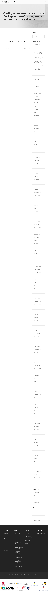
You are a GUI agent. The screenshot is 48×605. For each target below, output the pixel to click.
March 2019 (36, 342)
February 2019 (37, 346)
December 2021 (37, 240)
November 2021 (37, 243)
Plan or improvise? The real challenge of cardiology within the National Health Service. (19, 572)
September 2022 (37, 211)
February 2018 (37, 378)
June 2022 (36, 221)
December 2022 (37, 201)
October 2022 (37, 208)
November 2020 (37, 278)
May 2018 (36, 374)
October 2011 (37, 490)
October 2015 (37, 435)
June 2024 (36, 147)
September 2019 (37, 323)
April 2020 (36, 301)
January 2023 (37, 198)
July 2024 (36, 144)
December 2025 (37, 105)
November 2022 (37, 205)
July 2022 (36, 217)
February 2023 (37, 195)
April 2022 (36, 227)
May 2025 (36, 121)
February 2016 (37, 429)
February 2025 (37, 131)
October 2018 (37, 358)
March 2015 (36, 455)
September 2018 (37, 362)
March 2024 (36, 156)
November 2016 (37, 410)
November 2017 (37, 384)
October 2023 (37, 172)
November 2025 (37, 108)
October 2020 (37, 281)
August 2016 (36, 416)
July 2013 (36, 471)
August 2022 (36, 214)
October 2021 (37, 246)
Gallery (6, 560)
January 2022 (37, 237)
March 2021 (36, 265)
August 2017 (36, 387)
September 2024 (37, 140)
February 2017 (37, 400)
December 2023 (37, 166)
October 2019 (37, 320)
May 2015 (36, 448)
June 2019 (36, 333)
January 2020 (37, 310)
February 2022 (37, 233)
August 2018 (36, 365)
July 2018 (36, 368)
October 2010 (37, 496)
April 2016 (36, 426)
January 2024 (37, 163)
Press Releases (37, 514)
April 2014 (36, 464)
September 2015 (37, 438)
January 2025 (37, 134)
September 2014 (37, 458)
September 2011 (37, 493)
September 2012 (37, 483)
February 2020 (37, 307)
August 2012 (36, 487)
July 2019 (36, 330)
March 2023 (36, 192)
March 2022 (36, 230)
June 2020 (36, 294)
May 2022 (36, 224)
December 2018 (37, 352)
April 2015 (36, 451)
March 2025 (36, 128)
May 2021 (36, 259)
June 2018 (36, 371)
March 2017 (36, 397)
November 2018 (37, 355)
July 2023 (36, 179)
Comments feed (37, 529)
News (5, 553)
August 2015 (36, 442)
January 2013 (36, 477)
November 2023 (37, 169)
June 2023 (36, 182)
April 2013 (36, 474)
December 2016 (37, 406)
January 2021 (36, 272)
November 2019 (37, 317)
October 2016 (37, 413)
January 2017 (36, 403)
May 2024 (36, 150)
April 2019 (36, 339)
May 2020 (36, 297)
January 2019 (37, 349)
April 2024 (36, 153)
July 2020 (36, 291)
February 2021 (37, 269)
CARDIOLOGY (37, 57)
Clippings (36, 508)
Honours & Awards (7, 551)
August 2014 (36, 461)
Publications (6, 548)
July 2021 (36, 253)
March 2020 (36, 304)
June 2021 (36, 256)
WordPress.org (37, 532)
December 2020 (37, 275)
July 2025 (36, 118)
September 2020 (37, 285)
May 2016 (36, 422)
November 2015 (37, 432)
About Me (6, 546)
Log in (35, 523)
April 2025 (36, 124)
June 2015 (36, 445)
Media (35, 511)
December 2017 (37, 381)
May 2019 (36, 336)
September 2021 (37, 249)
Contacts (6, 565)
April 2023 (36, 189)
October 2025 (37, 112)
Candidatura (36, 505)
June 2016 (36, 419)
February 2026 (37, 102)
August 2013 (36, 467)
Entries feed (36, 526)
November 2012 (37, 480)
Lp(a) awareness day (38, 60)
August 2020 (36, 288)
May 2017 (36, 390)
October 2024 (37, 137)
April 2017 (36, 394)
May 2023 (36, 185)
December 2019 (37, 314)
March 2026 (36, 99)
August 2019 (36, 326)
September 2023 (37, 176)
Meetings (6, 562)
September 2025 (37, 115)
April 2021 (36, 262)
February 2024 (37, 160)
